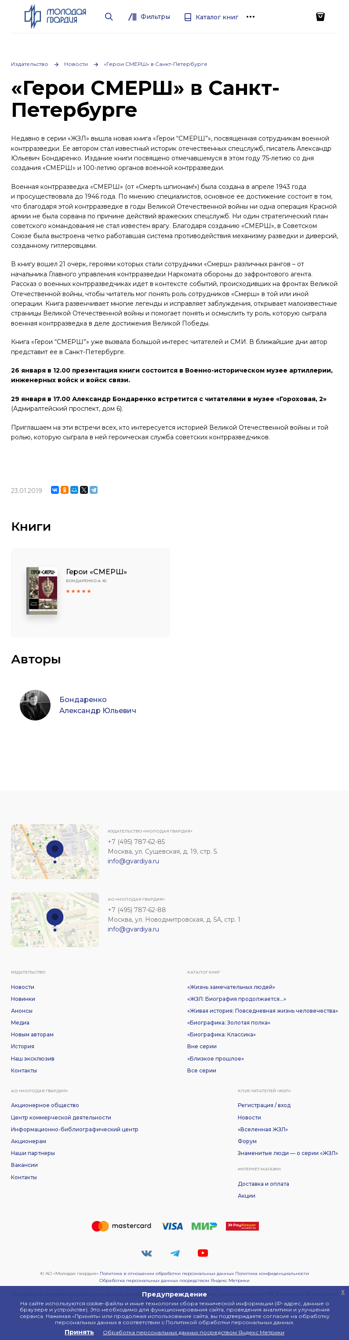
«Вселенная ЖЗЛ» (263, 1129)
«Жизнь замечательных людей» (231, 987)
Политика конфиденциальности (272, 1273)
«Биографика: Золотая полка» (228, 1022)
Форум (247, 1141)
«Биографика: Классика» (221, 1034)
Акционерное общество (45, 1105)
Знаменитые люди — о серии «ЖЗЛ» (288, 1153)
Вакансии (24, 1165)
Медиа (20, 1022)
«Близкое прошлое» (215, 1058)
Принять (79, 1332)
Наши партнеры (33, 1153)
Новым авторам (32, 1034)
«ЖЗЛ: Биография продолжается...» (236, 999)
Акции (246, 1195)
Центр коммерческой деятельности (61, 1117)
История (22, 1046)
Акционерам (28, 1141)
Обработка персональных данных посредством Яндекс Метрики (174, 1280)
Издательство (29, 64)
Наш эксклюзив (33, 1058)
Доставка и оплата (263, 1184)
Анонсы (22, 1010)
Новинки (23, 999)
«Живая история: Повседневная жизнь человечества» (262, 1010)
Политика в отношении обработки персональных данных (167, 1273)
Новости (76, 64)
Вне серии (202, 1046)
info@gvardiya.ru (133, 861)
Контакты (24, 1070)
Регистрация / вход (264, 1105)
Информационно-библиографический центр (74, 1129)
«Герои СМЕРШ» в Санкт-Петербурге (155, 64)
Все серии (201, 1070)
